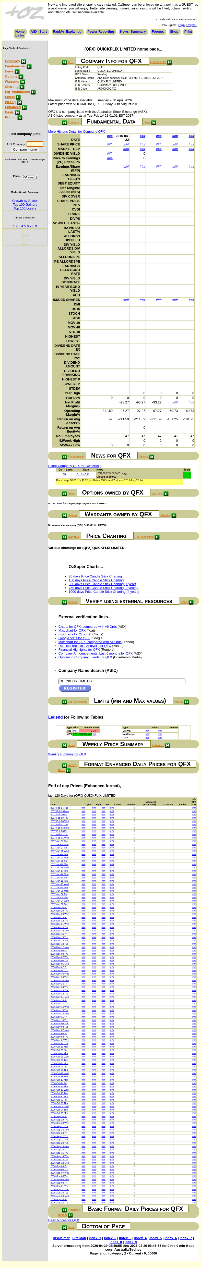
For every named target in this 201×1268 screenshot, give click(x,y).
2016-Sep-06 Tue (59, 1176)
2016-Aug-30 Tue (59, 1192)
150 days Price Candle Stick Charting (96, 580)
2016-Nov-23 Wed (60, 990)
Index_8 (116, 1242)
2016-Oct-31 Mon (59, 1046)
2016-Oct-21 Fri (59, 1066)
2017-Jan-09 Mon (60, 891)
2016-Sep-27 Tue (59, 1126)
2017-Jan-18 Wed (60, 867)
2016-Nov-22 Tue (59, 993)
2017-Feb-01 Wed (60, 837)
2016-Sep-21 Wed (60, 1139)
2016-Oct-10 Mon (59, 1096)
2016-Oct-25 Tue (59, 1060)
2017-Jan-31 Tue (59, 841)
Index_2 (110, 1238)
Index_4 (140, 1238)
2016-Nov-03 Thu (59, 1037)
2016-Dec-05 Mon (60, 964)
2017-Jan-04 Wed (60, 901)
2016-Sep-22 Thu (59, 1136)
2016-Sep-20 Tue (59, 1143)
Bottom (11, 117)
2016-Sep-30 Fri (59, 1116)
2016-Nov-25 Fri (59, 983)
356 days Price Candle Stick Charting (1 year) (102, 584)
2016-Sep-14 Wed (60, 1156)
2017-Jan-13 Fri (59, 877)
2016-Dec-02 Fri (59, 967)
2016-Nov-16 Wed (60, 1007)
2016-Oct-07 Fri (59, 1100)
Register (191, 25)
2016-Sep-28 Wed (60, 1123)
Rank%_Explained (67, 31)
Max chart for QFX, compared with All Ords (90, 642)
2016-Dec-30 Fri (59, 907)
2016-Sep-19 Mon (60, 1146)
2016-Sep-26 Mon (60, 1129)
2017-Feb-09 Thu (59, 818)
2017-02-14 (82, 474)
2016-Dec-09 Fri (59, 950)
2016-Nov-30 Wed (60, 973)
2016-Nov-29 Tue (59, 977)
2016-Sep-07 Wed (60, 1173)
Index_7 (186, 1238)
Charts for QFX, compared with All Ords (87, 627)
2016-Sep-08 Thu (59, 1169)
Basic (9, 112)
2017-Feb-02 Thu (59, 834)
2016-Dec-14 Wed (60, 940)
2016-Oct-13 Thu (59, 1086)
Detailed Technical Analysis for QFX (84, 646)
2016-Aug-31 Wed (60, 1189)
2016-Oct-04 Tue (59, 1110)
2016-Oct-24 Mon (59, 1063)
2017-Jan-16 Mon (60, 874)
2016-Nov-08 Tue (59, 1027)
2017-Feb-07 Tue (59, 824)
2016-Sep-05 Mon (60, 1179)
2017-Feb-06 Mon (60, 828)
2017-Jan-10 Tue (59, 887)
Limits (10, 97)
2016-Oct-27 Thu (59, 1053)
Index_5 (155, 1238)
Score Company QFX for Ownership (74, 466)
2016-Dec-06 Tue (59, 960)
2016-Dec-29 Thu (59, 910)
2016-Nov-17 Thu (59, 1003)
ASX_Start (39, 31)
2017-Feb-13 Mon (60, 811)
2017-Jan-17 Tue (59, 871)
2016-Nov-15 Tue (59, 1010)
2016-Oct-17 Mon (59, 1080)
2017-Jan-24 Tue (59, 854)
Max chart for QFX (72, 630)
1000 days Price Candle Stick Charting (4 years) (104, 592)
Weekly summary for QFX (67, 754)
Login (182, 25)
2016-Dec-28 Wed (60, 914)
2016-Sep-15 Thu (59, 1153)
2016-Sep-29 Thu (59, 1119)
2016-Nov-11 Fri (59, 1017)
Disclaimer (61, 1238)
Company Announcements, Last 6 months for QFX (95, 653)
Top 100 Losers (25, 208)
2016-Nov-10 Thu (59, 1020)
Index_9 (131, 1242)
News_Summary (133, 31)
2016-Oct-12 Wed (60, 1090)
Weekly (10, 102)
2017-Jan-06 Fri (59, 894)
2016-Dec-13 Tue (59, 944)
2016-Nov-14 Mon (60, 1013)
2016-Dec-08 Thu (59, 954)
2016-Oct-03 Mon (59, 1113)
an (64, 474)
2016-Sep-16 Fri (59, 1149)
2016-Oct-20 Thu (59, 1070)
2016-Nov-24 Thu (59, 987)
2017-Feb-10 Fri (59, 814)
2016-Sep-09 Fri (59, 1166)
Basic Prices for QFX (63, 1220)
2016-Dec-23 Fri (59, 917)
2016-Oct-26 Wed (60, 1056)
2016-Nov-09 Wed (60, 1023)
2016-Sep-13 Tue (59, 1159)
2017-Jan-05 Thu (59, 897)
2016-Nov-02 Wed (60, 1040)
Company (12, 61)
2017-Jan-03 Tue (59, 904)
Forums (158, 31)
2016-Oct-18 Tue (59, 1076)
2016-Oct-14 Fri (59, 1083)
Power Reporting (101, 31)
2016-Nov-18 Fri (59, 1000)
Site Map (79, 1238)
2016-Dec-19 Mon (60, 930)
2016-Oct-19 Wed (60, 1073)
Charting (11, 87)
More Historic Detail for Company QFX (76, 131)
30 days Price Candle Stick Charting (95, 576)
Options (11, 76)
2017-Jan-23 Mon (60, 857)
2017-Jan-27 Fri (59, 847)
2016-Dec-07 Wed (60, 957)
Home (20, 31)
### (110, 136)
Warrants (12, 81)
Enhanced (13, 107)
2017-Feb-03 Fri (59, 831)
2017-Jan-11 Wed (60, 884)
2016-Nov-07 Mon (60, 1030)
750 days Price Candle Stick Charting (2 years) (103, 588)
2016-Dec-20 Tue (59, 927)
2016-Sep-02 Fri (59, 1182)
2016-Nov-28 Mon (60, 980)
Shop (174, 31)
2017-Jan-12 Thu (59, 881)
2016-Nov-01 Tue (59, 1043)
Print (188, 31)
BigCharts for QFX (72, 634)
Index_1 (95, 1238)
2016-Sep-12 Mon (60, 1163)
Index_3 (125, 1238)
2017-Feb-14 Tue (59, 808)
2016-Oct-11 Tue (59, 1093)
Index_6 (170, 1238)
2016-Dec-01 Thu (59, 970)
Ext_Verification (17, 92)
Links (19, 35)
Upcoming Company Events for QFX (85, 657)
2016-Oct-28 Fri (59, 1050)
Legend (55, 717)
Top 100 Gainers (25, 204)
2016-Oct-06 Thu (59, 1103)
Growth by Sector (25, 201)
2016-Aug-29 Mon (60, 1196)
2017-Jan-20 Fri (59, 861)
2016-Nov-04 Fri (59, 1033)
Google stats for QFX (74, 638)
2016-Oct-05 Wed (60, 1106)
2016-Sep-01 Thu (59, 1186)
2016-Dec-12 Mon (60, 947)
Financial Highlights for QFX (79, 649)
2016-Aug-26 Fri (59, 1199)
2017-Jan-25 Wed (60, 851)
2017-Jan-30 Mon (60, 844)
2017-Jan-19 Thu (59, 864)
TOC (70, 62)
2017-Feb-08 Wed (60, 821)
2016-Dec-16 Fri (59, 934)
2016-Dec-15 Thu (59, 937)
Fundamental (15, 66)
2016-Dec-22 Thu (59, 920)
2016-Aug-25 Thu (59, 1202)
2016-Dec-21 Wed (60, 924)
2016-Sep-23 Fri (59, 1133)
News (9, 71)
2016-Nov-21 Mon (60, 997)
